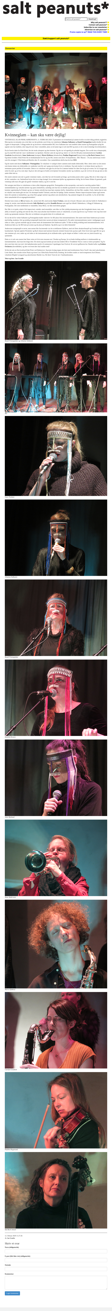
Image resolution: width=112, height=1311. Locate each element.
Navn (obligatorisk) (12, 1247)
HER (75, 160)
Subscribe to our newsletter (96, 27)
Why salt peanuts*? (100, 22)
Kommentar (9, 1274)
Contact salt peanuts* (99, 25)
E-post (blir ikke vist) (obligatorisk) (17, 1256)
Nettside (8, 1265)
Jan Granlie (11, 1238)
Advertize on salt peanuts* (97, 29)
